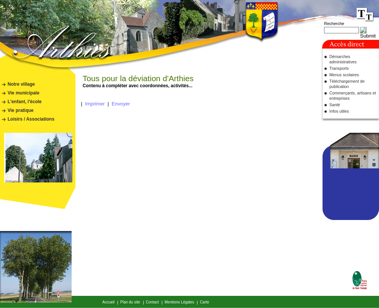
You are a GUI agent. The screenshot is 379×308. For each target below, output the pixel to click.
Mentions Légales (179, 302)
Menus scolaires (344, 74)
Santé (334, 104)
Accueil (108, 302)
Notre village (21, 84)
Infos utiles (339, 111)
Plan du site (130, 302)
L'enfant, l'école (25, 101)
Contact (152, 302)
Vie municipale (23, 93)
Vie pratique (20, 110)
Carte (204, 302)
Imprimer (95, 104)
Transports (339, 68)
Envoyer (121, 104)
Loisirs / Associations (31, 119)
